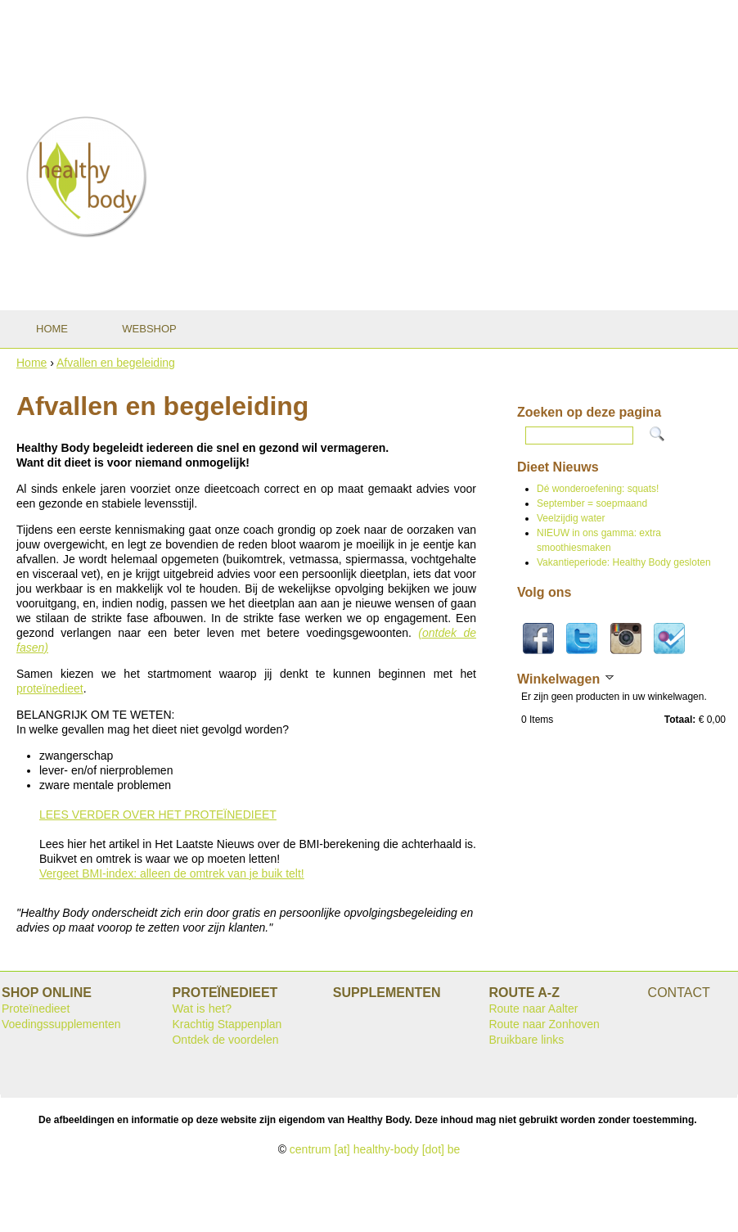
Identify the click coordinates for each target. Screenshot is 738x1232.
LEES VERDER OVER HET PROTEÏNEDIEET (158, 814)
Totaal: (679, 719)
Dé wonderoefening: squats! (598, 488)
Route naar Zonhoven (543, 1024)
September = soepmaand (592, 503)
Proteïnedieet (36, 1008)
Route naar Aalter (533, 1008)
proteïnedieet (49, 688)
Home (31, 362)
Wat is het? (202, 1008)
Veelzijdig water (571, 518)
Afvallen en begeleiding (115, 362)
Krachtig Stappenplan (226, 1024)
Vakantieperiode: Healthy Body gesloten (624, 562)
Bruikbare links (526, 1039)
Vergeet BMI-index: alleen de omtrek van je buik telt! (171, 873)
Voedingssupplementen (61, 1024)
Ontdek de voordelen (225, 1039)
